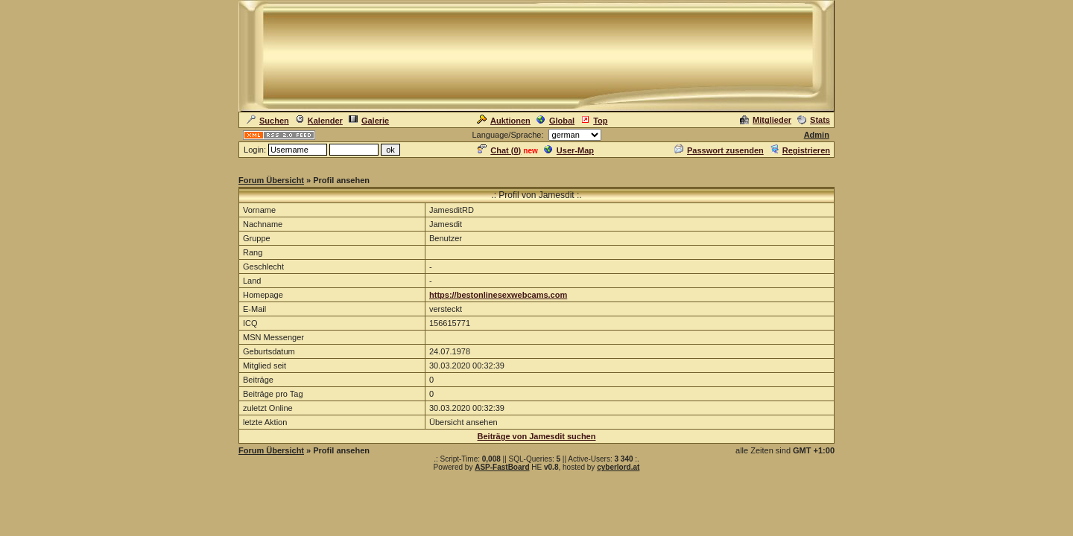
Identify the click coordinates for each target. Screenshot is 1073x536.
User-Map (569, 150)
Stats (813, 119)
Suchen (268, 120)
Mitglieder (765, 119)
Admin (816, 134)
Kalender (319, 120)
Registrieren (800, 150)
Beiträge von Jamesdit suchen (537, 436)
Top (593, 120)
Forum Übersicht (271, 180)
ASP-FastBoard (502, 467)
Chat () (499, 150)
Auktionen (504, 120)
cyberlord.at (618, 467)
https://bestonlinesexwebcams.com (498, 294)
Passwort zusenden (719, 150)
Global (555, 120)
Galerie (369, 120)
